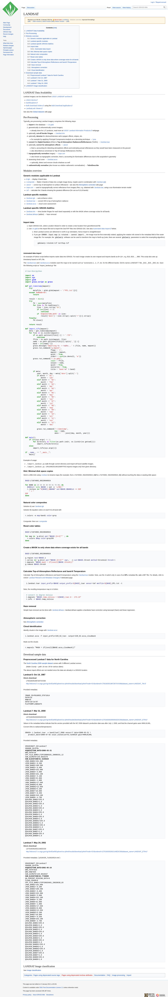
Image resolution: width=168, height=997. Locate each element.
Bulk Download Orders (34, 106)
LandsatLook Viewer (33, 108)
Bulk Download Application (61, 106)
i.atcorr (65, 145)
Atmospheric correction (87, 185)
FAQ (108, 974)
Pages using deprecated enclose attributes (77, 974)
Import (129, 974)
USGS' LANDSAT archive (61, 96)
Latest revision (46, 21)
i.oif (27, 190)
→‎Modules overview (75, 19)
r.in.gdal (51, 125)
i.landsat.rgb (100, 182)
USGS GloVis (31, 100)
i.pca (94, 139)
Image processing (118, 974)
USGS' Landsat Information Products (77, 130)
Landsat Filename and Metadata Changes (44, 577)
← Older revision (36, 21)
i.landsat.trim (60, 133)
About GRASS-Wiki (39, 994)
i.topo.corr (61, 153)
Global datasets (38, 112)
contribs (65, 19)
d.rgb (28, 179)
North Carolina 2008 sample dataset (40, 663)
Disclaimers (50, 994)
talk (61, 19)
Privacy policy (27, 994)
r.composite (30, 182)
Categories (28, 974)
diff (29, 21)
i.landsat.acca (52, 159)
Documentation (99, 974)
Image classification (34, 970)
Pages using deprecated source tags (46, 974)
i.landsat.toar (105, 142)
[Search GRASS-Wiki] (149, 7)
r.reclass (44, 474)
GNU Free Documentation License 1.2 (51, 987)
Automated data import (101, 229)
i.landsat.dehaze (32, 214)
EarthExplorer (31, 103)
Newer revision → (60, 21)
